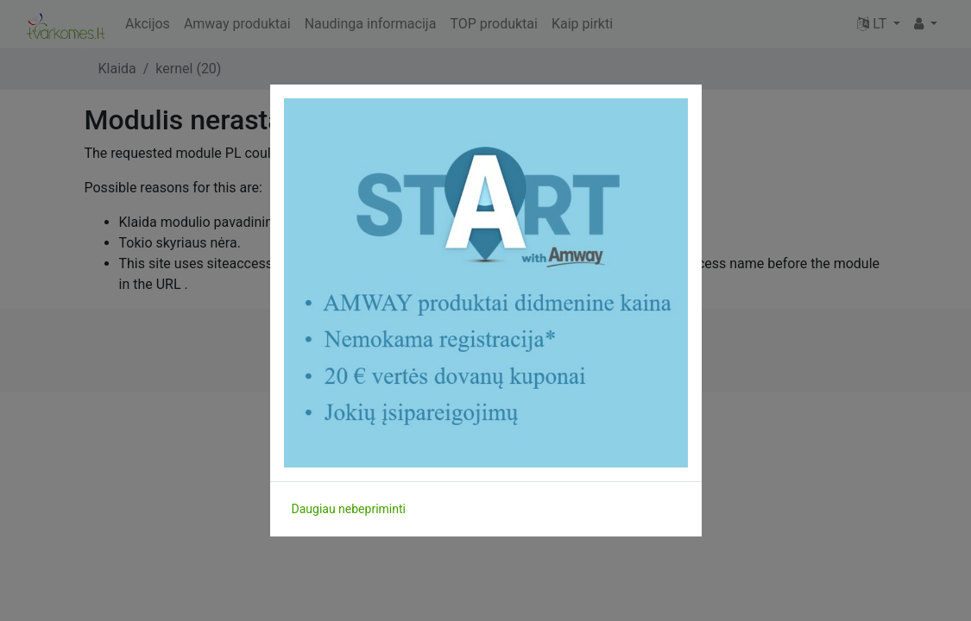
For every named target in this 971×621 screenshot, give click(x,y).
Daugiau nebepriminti (349, 509)
